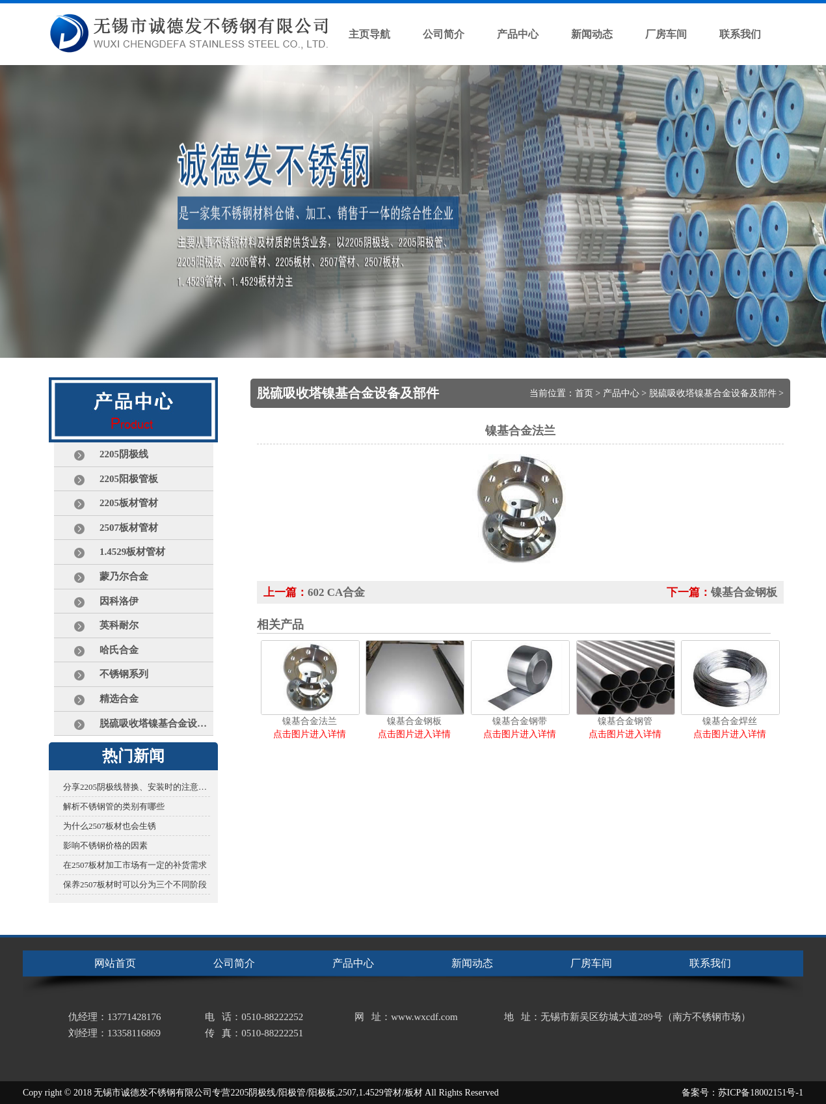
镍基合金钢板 (744, 592)
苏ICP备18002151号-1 (760, 1092)
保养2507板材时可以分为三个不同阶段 (135, 884)
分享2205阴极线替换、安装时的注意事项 (136, 787)
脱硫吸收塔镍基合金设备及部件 (713, 393)
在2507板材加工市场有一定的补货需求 (135, 865)
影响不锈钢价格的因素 (105, 845)
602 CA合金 (336, 592)
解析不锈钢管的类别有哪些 (114, 806)
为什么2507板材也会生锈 (109, 826)
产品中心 (621, 393)
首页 (584, 393)
